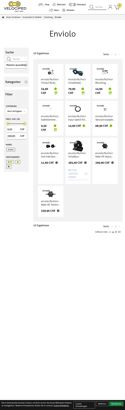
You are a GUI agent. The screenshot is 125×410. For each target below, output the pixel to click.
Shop (47, 4)
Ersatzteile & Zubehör (32, 17)
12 (110, 232)
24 (113, 232)
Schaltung (48, 17)
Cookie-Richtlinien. (61, 406)
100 (119, 232)
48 (116, 232)
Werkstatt (61, 4)
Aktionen (70, 10)
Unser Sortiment (13, 17)
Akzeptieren (116, 404)
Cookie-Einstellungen (81, 405)
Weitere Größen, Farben (78, 174)
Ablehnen (102, 404)
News (56, 10)
